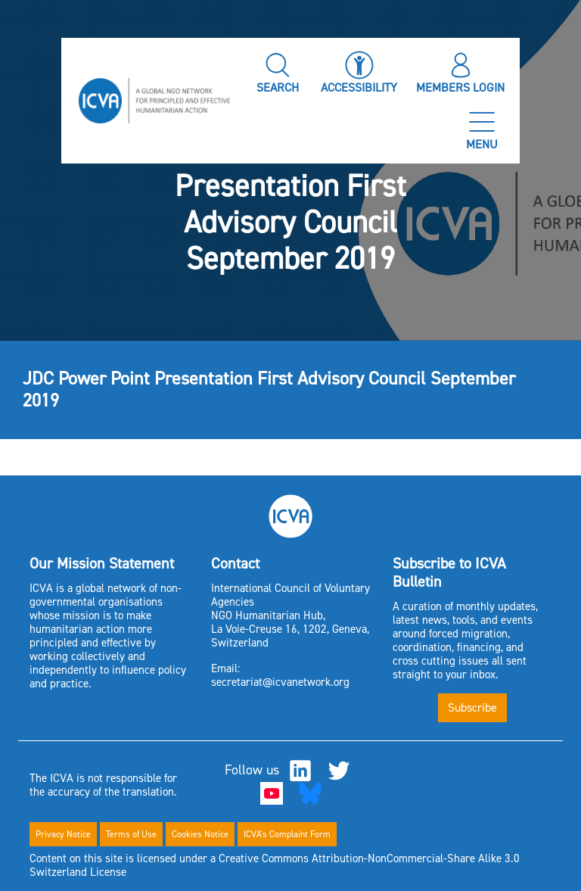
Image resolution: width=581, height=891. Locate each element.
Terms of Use (131, 834)
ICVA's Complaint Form (287, 834)
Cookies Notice (200, 834)
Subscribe (472, 707)
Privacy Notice (63, 834)
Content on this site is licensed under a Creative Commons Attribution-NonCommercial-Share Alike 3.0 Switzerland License (275, 865)
